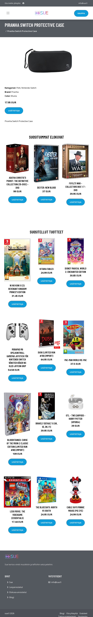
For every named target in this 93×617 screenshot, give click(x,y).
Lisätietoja (14, 110)
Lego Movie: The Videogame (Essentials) (17, 514)
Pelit (18, 88)
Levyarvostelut (16, 587)
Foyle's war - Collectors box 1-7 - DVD (75, 186)
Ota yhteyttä (72, 613)
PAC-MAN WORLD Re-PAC (76, 359)
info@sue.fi (83, 3)
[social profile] (23, 3)
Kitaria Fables (47, 268)
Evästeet (83, 613)
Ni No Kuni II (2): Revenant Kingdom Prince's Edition (17, 289)
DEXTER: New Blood (46, 187)
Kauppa (81, 13)
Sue (11, 582)
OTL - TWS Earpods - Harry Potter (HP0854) (75, 419)
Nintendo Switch (28, 88)
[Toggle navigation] (8, 13)
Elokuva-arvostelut (18, 592)
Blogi (11, 597)
